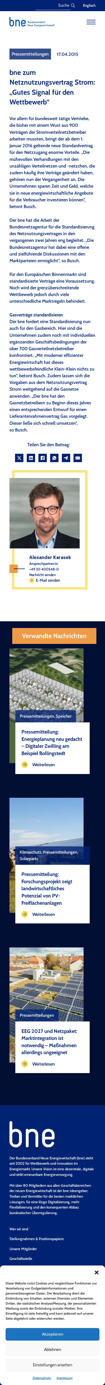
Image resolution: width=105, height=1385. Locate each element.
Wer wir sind (18, 1229)
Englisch (89, 5)
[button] (96, 1272)
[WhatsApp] (54, 458)
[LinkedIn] (31, 458)
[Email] (78, 458)
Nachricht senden (42, 574)
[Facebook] (42, 458)
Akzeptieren (52, 1334)
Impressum (64, 1378)
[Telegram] (66, 458)
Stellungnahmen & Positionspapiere (36, 1238)
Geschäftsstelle (20, 1258)
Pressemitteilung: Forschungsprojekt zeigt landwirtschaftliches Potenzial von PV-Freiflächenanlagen (46, 888)
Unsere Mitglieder (23, 1248)
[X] (19, 458)
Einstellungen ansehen (52, 1364)
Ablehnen (52, 1349)
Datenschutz (42, 1378)
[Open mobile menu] (91, 22)
